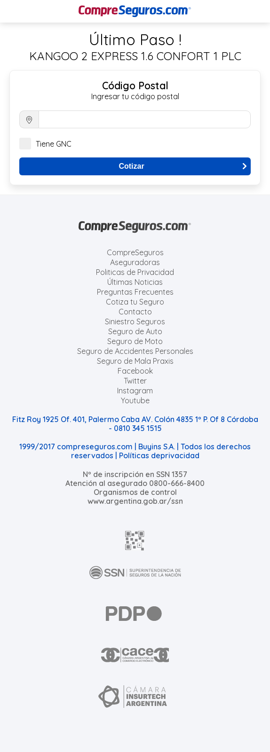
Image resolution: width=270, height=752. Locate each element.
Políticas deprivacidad (159, 455)
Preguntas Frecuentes (135, 292)
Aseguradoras (135, 262)
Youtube (135, 400)
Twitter (135, 380)
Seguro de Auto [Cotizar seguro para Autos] (135, 331)
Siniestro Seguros (135, 321)
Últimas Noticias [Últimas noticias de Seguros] (135, 282)
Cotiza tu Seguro (135, 302)
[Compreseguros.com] (135, 11)
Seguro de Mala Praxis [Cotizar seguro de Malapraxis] (135, 361)
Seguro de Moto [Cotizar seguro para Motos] (135, 341)
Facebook (135, 371)
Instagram (135, 390)
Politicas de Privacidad (135, 272)
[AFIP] (135, 540)
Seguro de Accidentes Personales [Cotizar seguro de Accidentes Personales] (135, 351)
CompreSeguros (135, 252)
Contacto (135, 311)
